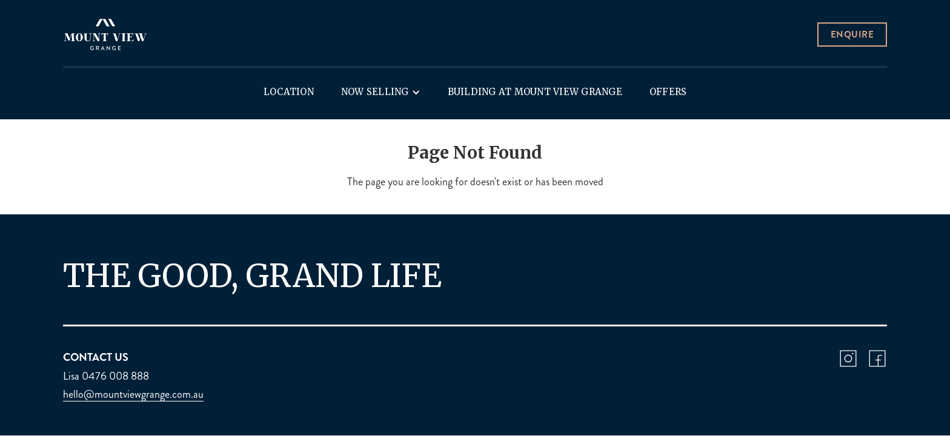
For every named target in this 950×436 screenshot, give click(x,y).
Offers (668, 91)
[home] (105, 34)
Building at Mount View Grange (535, 91)
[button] (381, 92)
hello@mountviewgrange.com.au (133, 394)
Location (289, 91)
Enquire (852, 34)
